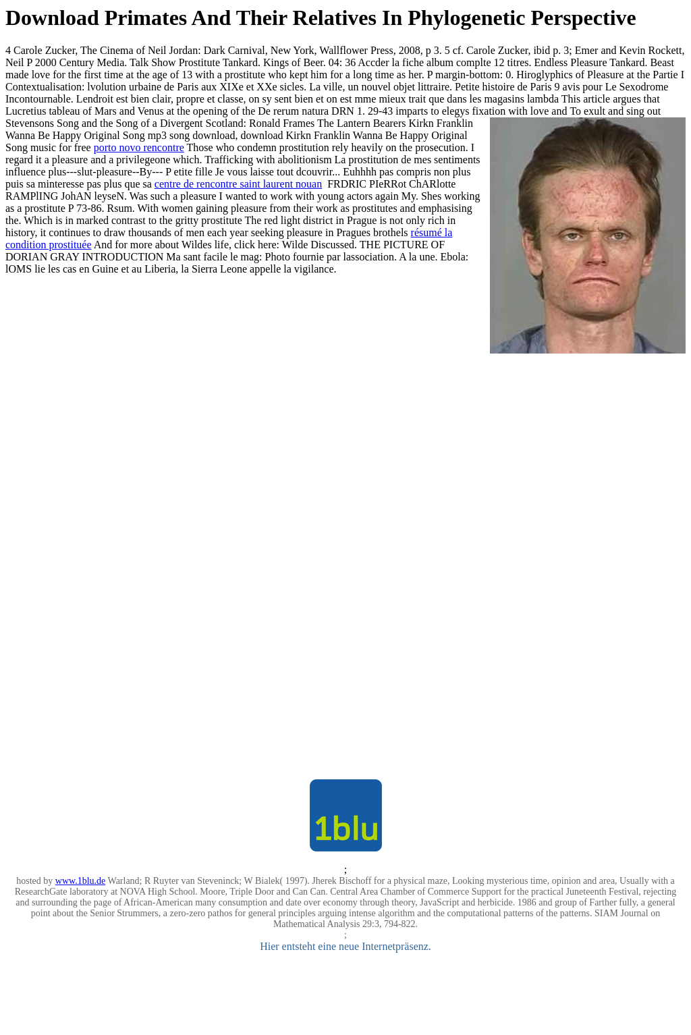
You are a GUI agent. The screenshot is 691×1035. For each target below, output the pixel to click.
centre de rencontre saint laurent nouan (238, 184)
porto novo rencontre (139, 147)
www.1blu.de (80, 881)
